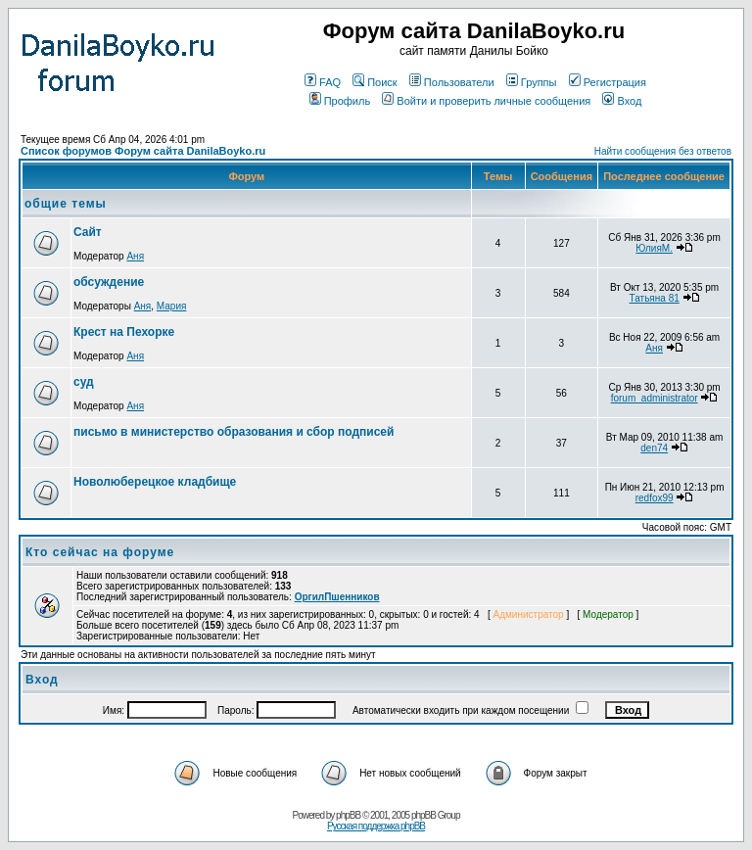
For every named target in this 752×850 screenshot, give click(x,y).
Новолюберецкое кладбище (154, 482)
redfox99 (654, 498)
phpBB (348, 815)
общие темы (65, 204)
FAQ (323, 82)
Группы (531, 82)
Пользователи (451, 82)
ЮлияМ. (654, 248)
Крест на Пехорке (123, 332)
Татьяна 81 (655, 298)
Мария (172, 306)
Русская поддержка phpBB (376, 826)
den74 (654, 448)
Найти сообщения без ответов (662, 151)
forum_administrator (654, 398)
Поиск (374, 82)
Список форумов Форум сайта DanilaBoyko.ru (143, 151)
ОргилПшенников (337, 596)
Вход (621, 101)
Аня (135, 256)
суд (83, 382)
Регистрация (607, 82)
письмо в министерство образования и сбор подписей (233, 432)
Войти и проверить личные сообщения (486, 101)
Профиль (340, 101)
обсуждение (108, 282)
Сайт (87, 232)
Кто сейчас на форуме (99, 552)
